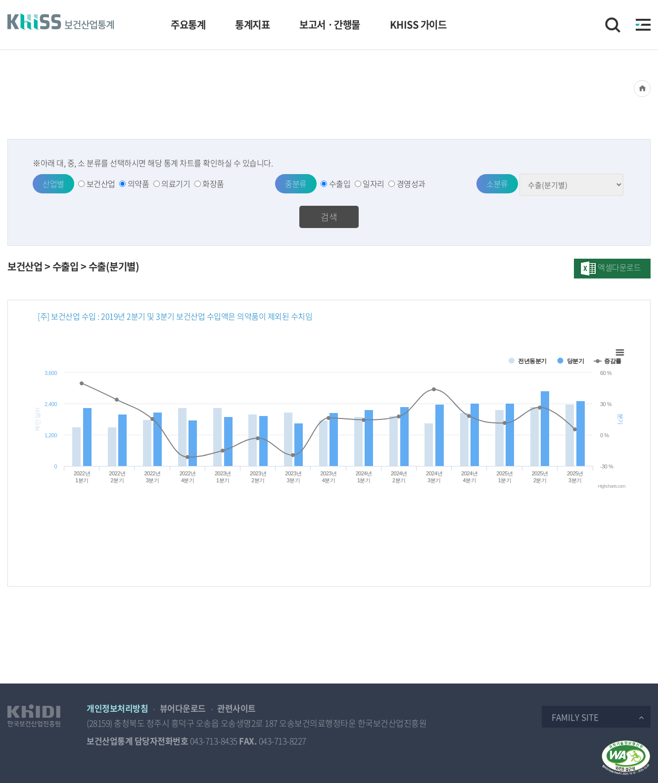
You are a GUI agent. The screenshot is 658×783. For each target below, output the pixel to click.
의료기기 (175, 183)
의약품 (138, 183)
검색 (329, 217)
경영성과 (411, 183)
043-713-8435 (213, 741)
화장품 (213, 183)
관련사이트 (236, 708)
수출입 (340, 183)
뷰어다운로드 (183, 708)
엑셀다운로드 (619, 267)
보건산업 (101, 183)
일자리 (373, 183)
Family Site (575, 717)
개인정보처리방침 (117, 708)
